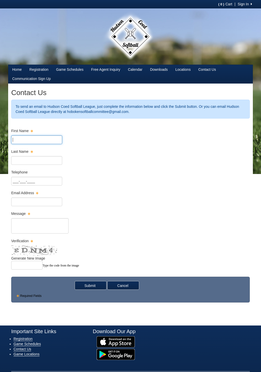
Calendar (135, 69)
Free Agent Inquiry (105, 69)
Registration (38, 69)
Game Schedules (69, 69)
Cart (225, 4)
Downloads (159, 69)
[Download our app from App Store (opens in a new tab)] (116, 342)
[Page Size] (36, 139)
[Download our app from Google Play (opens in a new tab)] (116, 354)
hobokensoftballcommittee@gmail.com (97, 112)
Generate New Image (28, 258)
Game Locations (27, 354)
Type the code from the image (61, 265)
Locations (183, 69)
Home (17, 69)
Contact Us (207, 69)
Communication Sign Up (31, 79)
